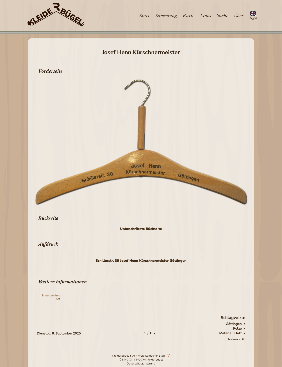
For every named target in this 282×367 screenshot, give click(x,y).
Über (239, 15)
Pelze (237, 328)
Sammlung (166, 15)
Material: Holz (230, 333)
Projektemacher (148, 356)
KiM (58, 299)
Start (144, 15)
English (253, 18)
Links (205, 15)
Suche (222, 15)
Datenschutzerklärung (141, 364)
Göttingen (234, 324)
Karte (188, 15)
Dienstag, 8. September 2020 (59, 333)
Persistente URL (236, 339)
